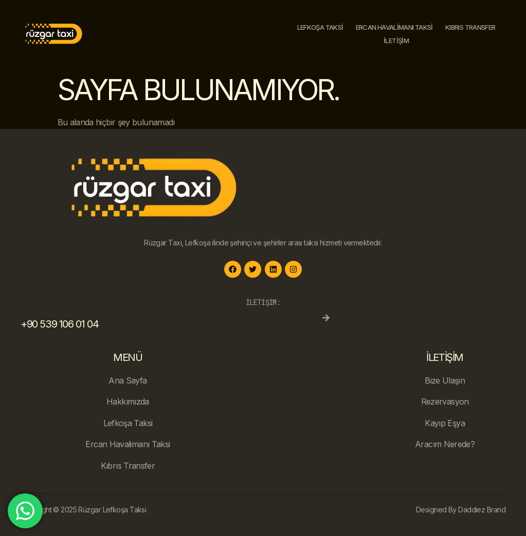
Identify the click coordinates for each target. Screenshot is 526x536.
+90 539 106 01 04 (59, 324)
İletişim (396, 40)
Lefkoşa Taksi (320, 27)
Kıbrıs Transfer (470, 27)
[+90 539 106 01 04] (326, 318)
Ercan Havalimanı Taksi (394, 27)
